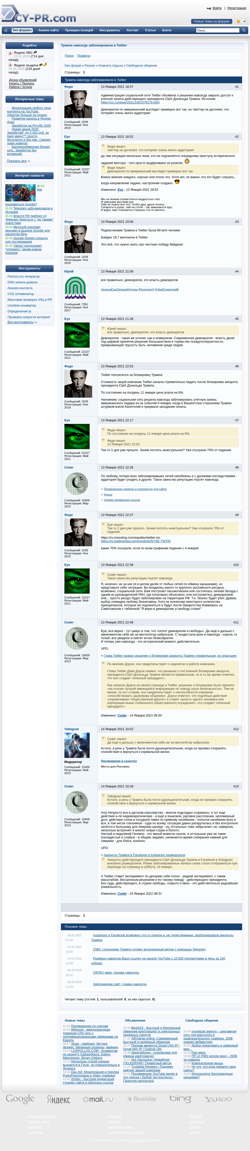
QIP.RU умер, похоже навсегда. (116, 972)
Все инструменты (20, 322)
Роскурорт (146, 289)
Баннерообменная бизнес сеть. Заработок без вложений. (28, 150)
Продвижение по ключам (89, 1026)
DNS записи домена (22, 282)
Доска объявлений (23, 80)
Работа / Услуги (20, 87)
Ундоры (133, 289)
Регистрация (237, 8)
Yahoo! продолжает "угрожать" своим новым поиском (23, 249)
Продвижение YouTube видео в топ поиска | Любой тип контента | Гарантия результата (150, 1077)
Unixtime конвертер (22, 305)
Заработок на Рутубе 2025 (31, 125)
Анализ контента (20, 288)
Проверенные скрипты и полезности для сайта (135, 488)
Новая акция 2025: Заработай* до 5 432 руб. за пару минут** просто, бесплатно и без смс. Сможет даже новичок (29, 136)
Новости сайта (38, 1121)
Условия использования (126, 1132)
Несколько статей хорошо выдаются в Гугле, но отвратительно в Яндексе (91, 1065)
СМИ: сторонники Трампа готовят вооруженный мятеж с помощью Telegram (149, 949)
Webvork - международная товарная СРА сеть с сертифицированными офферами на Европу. (90, 1035)
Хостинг (195, 1132)
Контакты (35, 1127)
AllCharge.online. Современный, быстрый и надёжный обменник (151, 1040)
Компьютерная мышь (207, 1063)
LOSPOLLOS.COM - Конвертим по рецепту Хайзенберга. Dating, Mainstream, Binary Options (90, 1054)
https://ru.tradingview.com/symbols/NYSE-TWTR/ (136, 541)
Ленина (106, 289)
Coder (122, 715)
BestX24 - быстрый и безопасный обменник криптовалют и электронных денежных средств (152, 1031)
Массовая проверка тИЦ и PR (30, 300)
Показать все (17, 161)
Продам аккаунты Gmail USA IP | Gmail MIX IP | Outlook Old (151, 1047)
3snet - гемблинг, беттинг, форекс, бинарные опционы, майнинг (90, 1045)
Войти (217, 8)
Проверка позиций (41, 1116)
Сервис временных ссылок (122, 499)
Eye (120, 189)
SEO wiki (195, 1116)
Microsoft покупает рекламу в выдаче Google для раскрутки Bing (27, 230)
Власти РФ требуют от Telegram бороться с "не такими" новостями (29, 219)
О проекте (35, 1132)
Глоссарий (197, 1121)
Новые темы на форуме (212, 21)
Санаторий (170, 289)
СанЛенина (119, 289)
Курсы (108, 494)
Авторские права (120, 1127)
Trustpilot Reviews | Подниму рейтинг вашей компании (148, 1068)
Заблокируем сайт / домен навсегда (119, 984)
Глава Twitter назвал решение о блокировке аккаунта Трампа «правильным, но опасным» (170, 655)
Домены (195, 1127)
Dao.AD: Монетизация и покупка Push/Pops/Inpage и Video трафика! (91, 1073)
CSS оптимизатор (21, 294)
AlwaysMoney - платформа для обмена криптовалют (150, 1054)
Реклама (114, 1116)
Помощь (114, 1121)
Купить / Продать (21, 83)
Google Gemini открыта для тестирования (26, 239)
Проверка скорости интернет (29, 317)
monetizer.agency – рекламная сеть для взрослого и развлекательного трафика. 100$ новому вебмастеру (210, 1037)
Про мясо (199, 1052)
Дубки (159, 289)
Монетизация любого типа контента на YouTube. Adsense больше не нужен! (29, 111)
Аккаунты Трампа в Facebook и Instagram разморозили (144, 855)
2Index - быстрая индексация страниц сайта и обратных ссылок (88, 1080)
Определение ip (19, 311)
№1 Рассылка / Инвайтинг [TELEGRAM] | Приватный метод (147, 1061)
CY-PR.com (137, 1140)
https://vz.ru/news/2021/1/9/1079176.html (130, 102)
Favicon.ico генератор (24, 276)
